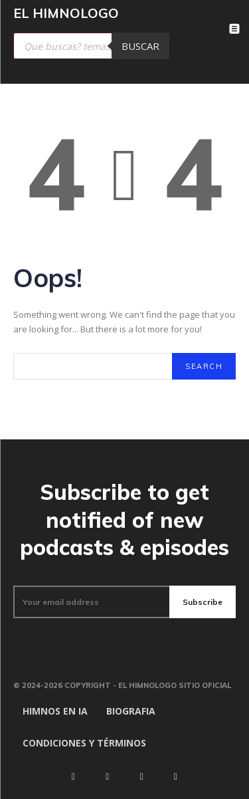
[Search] (204, 366)
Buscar (140, 46)
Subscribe (202, 602)
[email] (91, 602)
